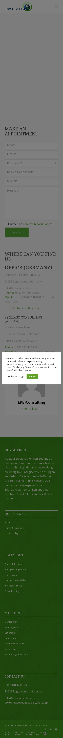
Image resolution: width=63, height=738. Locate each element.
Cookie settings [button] (15, 376)
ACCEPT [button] (32, 376)
